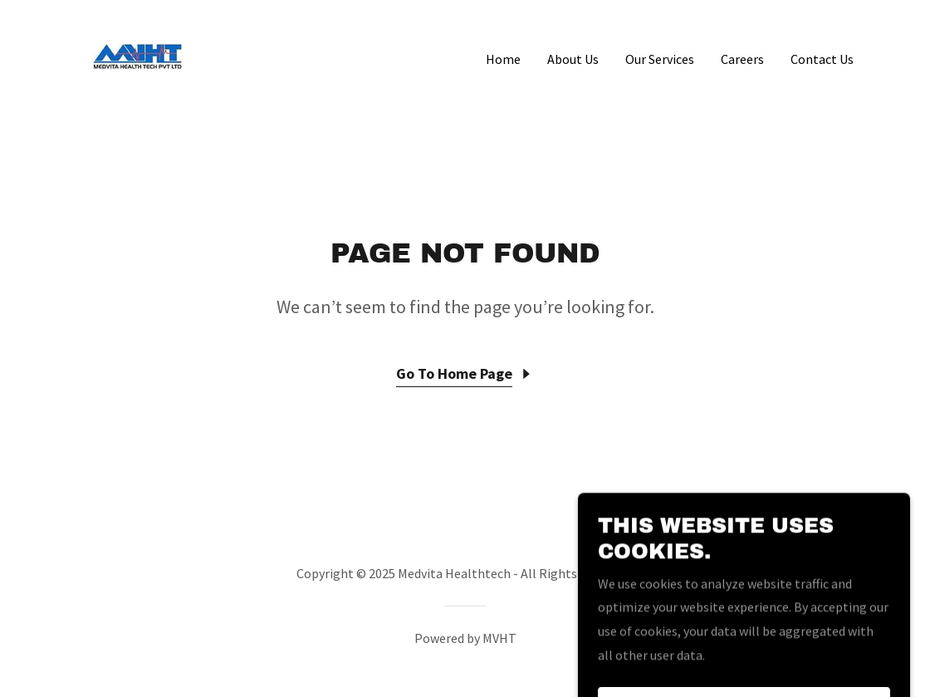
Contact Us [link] (822, 59)
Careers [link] (742, 59)
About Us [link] (573, 59)
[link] (137, 55)
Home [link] (503, 59)
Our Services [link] (659, 59)
